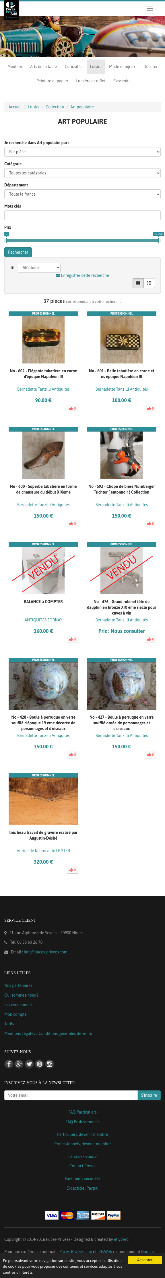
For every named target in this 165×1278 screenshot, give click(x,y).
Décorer (150, 66)
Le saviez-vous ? (82, 1156)
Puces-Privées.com (75, 1251)
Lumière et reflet (90, 81)
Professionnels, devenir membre (82, 1144)
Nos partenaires (18, 985)
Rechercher (18, 252)
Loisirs (95, 66)
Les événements (18, 1004)
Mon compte (15, 1014)
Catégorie (13, 164)
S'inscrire (149, 1095)
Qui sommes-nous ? (21, 995)
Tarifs (9, 1023)
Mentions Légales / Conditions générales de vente (48, 1033)
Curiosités (73, 66)
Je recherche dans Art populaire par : (36, 142)
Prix (7, 227)
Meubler (14, 66)
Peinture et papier (52, 81)
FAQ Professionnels (82, 1122)
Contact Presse (82, 1166)
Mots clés (12, 206)
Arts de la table (43, 66)
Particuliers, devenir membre (82, 1134)
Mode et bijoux (122, 66)
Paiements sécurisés (82, 1178)
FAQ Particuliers (82, 1112)
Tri (12, 267)
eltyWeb (121, 1239)
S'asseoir (121, 81)
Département (16, 185)
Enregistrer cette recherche (82, 275)
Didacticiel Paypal (83, 1188)
